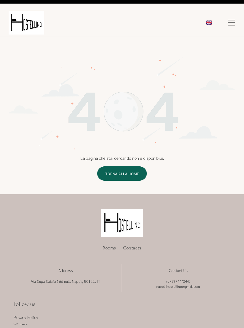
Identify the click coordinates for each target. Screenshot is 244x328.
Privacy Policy (26, 301)
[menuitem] (109, 232)
